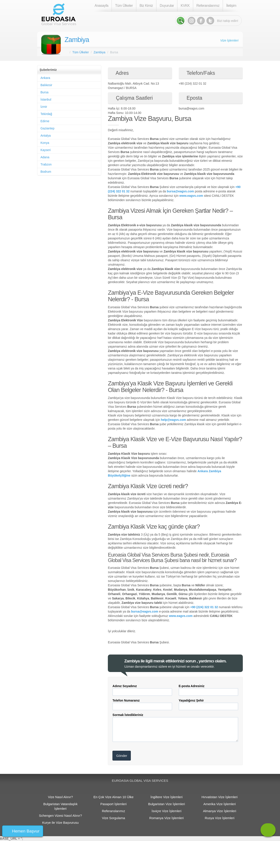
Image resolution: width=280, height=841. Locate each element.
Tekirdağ (46, 114)
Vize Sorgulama (113, 818)
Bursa (44, 92)
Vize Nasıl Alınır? (60, 797)
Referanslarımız (207, 5)
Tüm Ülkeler (124, 5)
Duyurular (167, 5)
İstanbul (45, 99)
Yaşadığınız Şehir (191, 700)
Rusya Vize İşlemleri (219, 818)
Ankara (45, 78)
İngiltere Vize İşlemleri (166, 797)
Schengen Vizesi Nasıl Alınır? (60, 815)
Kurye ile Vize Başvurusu (60, 822)
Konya (44, 143)
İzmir (43, 106)
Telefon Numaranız (126, 700)
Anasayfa (101, 5)
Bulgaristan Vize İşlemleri (166, 804)
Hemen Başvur (26, 831)
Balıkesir (46, 85)
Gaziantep (47, 128)
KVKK (185, 5)
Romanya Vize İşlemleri (166, 818)
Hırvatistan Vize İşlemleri (219, 797)
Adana (44, 157)
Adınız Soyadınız (124, 686)
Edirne (44, 121)
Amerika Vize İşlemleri (219, 804)
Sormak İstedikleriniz (127, 715)
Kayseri (45, 150)
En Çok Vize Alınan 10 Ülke (113, 797)
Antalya (45, 135)
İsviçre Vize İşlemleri (166, 811)
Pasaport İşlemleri (113, 804)
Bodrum (45, 171)
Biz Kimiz (146, 5)
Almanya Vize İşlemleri (219, 811)
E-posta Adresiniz (192, 686)
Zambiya (77, 40)
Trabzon (46, 164)
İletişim (231, 5)
